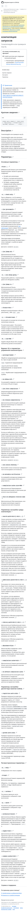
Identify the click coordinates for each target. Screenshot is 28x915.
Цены (21, 908)
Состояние (16, 908)
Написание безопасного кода (11, 9)
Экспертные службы (6, 909)
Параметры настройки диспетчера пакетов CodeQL (12, 688)
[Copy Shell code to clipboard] (24, 118)
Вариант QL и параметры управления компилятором (12, 349)
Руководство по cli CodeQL (10, 10)
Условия (14, 906)
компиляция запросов (9, 12)
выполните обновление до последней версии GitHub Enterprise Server (13, 26)
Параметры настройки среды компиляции (12, 511)
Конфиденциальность (6, 908)
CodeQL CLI (23, 9)
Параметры (7, 157)
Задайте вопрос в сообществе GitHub (11, 893)
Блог (14, 909)
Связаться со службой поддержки (10, 895)
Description (7, 130)
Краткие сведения (10, 112)
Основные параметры (10, 162)
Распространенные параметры (13, 763)
